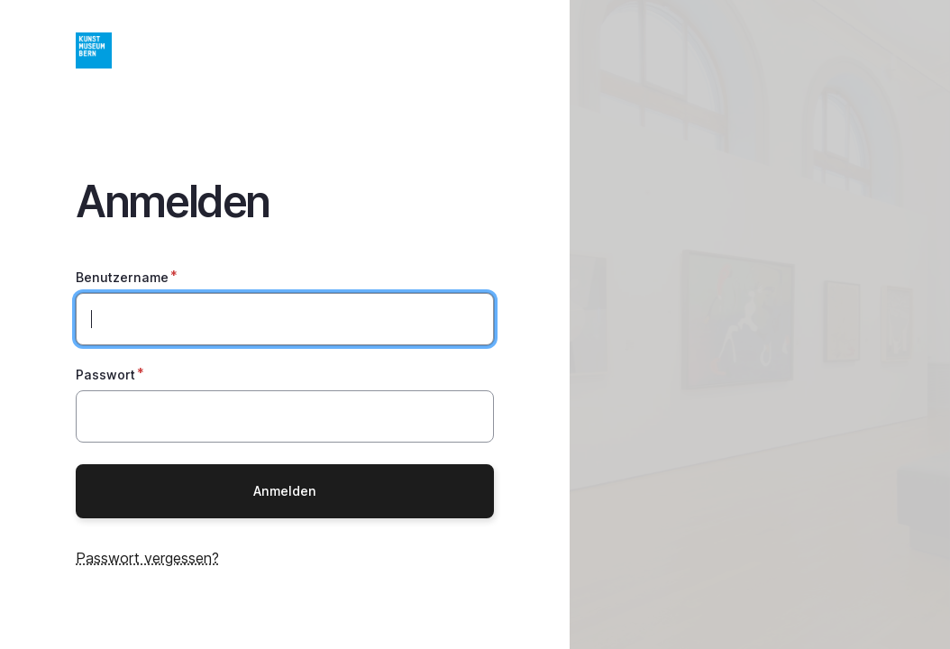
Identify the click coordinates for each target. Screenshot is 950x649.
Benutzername (122, 277)
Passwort (105, 374)
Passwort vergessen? (147, 558)
